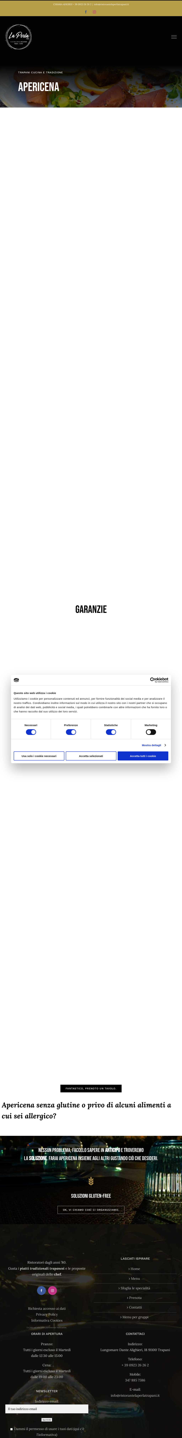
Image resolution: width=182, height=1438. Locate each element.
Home (135, 1269)
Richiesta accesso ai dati (47, 1308)
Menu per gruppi (135, 1317)
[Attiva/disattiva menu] (174, 37)
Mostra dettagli (151, 745)
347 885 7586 (135, 1380)
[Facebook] (41, 1290)
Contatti (135, 1307)
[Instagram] (52, 1290)
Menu (135, 1278)
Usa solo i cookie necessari (39, 755)
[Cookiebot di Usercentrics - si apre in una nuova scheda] (152, 680)
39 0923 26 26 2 (136, 1365)
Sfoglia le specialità (135, 1288)
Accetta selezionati (91, 755)
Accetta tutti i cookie (143, 755)
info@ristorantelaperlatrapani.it (111, 4)
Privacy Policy (47, 1314)
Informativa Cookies (47, 1320)
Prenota (135, 1298)
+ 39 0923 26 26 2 (82, 4)
